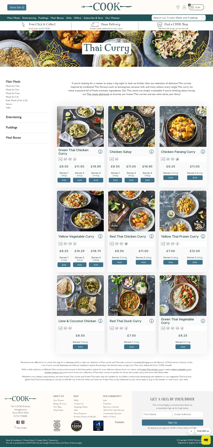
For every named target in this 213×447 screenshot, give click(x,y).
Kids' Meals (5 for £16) (16, 100)
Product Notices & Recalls (85, 416)
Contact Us (79, 403)
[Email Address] (188, 414)
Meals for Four (13, 93)
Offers (77, 17)
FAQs (76, 400)
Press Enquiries (80, 413)
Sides (8, 107)
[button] (100, 152)
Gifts (69, 17)
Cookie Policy (41, 440)
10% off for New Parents (113, 410)
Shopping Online (81, 406)
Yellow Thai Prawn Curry (180, 236)
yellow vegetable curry (181, 369)
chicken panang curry (54, 372)
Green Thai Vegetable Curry (177, 321)
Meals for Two (12, 89)
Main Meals (13, 17)
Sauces (9, 103)
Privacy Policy (29, 440)
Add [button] (64, 180)
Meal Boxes (57, 17)
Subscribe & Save (93, 17)
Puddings (43, 17)
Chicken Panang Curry (178, 152)
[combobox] (178, 17)
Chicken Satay (121, 152)
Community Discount (112, 413)
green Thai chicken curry (152, 369)
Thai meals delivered (98, 94)
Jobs (105, 400)
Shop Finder (58, 410)
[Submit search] (202, 17)
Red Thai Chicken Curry (128, 236)
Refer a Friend (109, 416)
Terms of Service (70, 443)
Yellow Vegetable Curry (76, 236)
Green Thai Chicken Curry (73, 151)
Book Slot (17, 7)
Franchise (107, 403)
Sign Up (172, 422)
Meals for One (13, 85)
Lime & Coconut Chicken (77, 321)
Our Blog (57, 406)
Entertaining (29, 17)
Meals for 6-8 (12, 96)
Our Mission (112, 17)
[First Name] (157, 414)
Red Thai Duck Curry (125, 321)
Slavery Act (53, 440)
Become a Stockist (111, 406)
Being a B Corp (59, 403)
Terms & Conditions (13, 440)
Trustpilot (119, 421)
